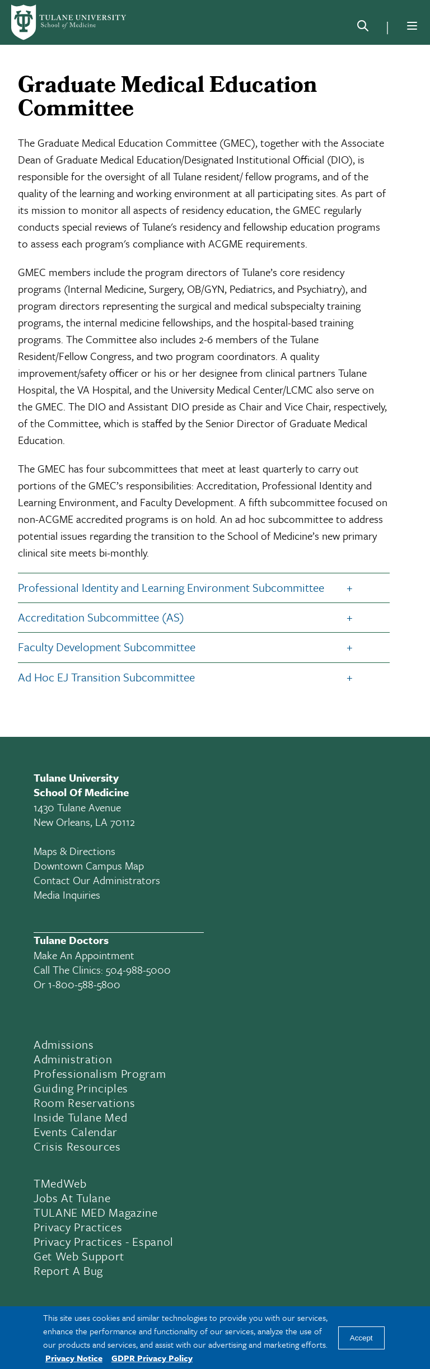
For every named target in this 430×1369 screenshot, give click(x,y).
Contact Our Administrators (97, 879)
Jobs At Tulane (72, 1197)
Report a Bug (68, 1270)
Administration (73, 1058)
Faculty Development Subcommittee (106, 646)
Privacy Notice (73, 1358)
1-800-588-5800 (84, 984)
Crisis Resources (77, 1146)
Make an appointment (84, 954)
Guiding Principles (81, 1088)
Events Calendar (76, 1131)
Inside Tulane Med (80, 1117)
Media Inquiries (67, 894)
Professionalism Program (100, 1073)
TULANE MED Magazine (96, 1212)
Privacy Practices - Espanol (104, 1241)
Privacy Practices (78, 1226)
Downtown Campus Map (89, 865)
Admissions (64, 1044)
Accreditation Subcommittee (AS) (101, 617)
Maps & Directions (74, 850)
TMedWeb (60, 1183)
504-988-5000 (138, 969)
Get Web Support (79, 1255)
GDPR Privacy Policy (152, 1358)
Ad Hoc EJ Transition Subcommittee (106, 677)
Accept (361, 1338)
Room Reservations (84, 1102)
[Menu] (412, 25)
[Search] (363, 28)
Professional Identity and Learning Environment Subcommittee (171, 587)
